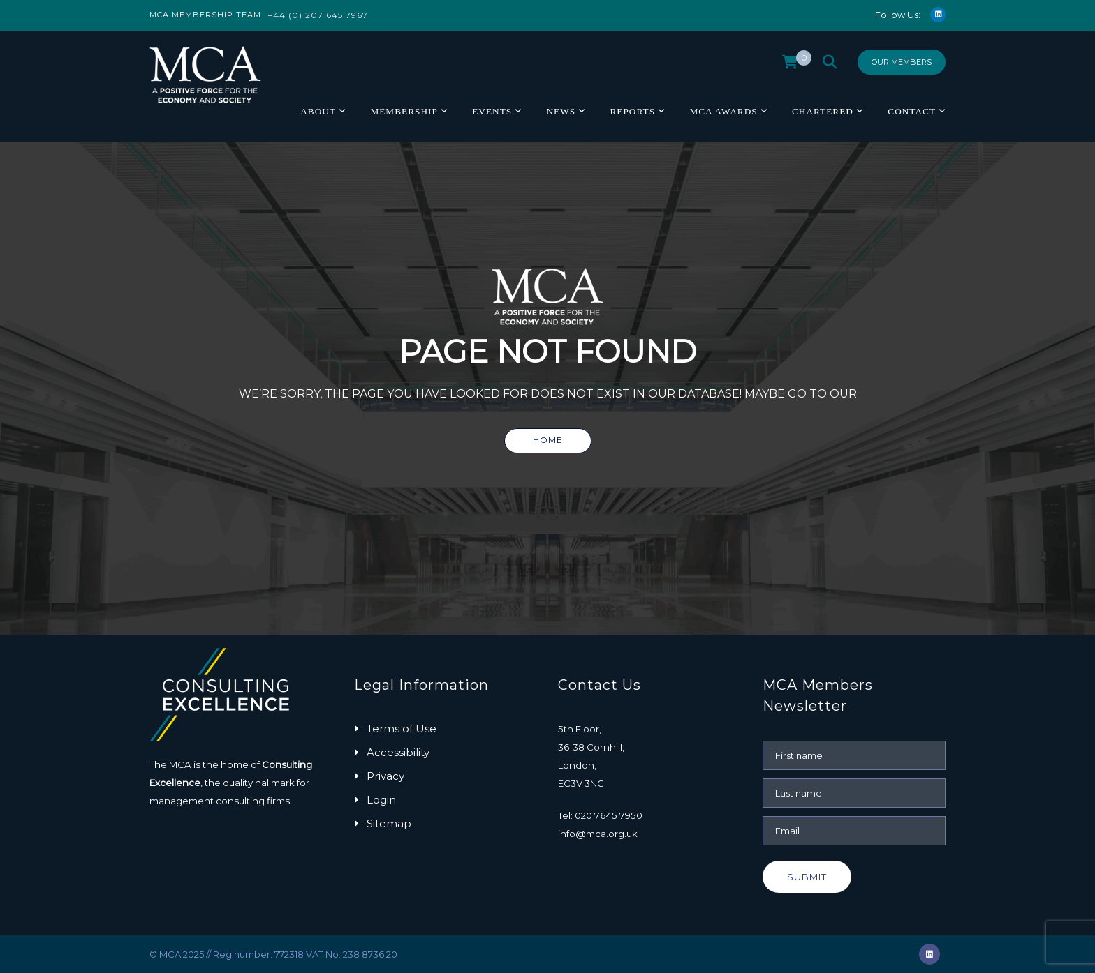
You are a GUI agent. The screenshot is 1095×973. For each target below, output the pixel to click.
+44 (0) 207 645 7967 (317, 15)
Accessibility (398, 752)
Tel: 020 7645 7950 (600, 815)
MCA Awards (723, 111)
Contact (912, 111)
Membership (403, 111)
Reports (632, 111)
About (318, 111)
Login (381, 799)
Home (548, 440)
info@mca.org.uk (598, 833)
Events (492, 111)
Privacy (385, 776)
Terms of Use (401, 728)
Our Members (902, 62)
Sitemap (389, 823)
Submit (807, 876)
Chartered (822, 111)
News (560, 111)
